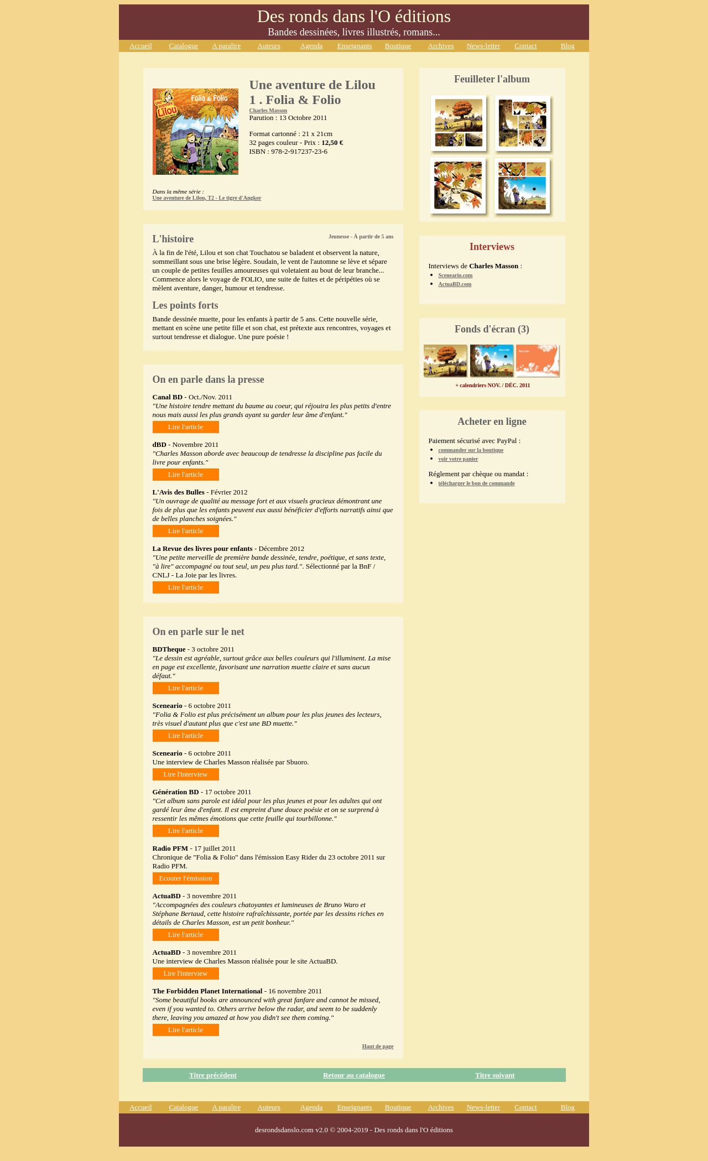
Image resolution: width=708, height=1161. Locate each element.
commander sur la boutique (471, 450)
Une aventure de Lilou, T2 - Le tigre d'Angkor (207, 198)
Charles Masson (268, 110)
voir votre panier (458, 459)
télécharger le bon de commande (477, 483)
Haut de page (378, 1046)
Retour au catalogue (354, 1075)
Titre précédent (213, 1075)
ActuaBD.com (455, 284)
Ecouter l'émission (185, 878)
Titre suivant (494, 1075)
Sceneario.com (456, 275)
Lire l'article (185, 427)
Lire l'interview (186, 774)
